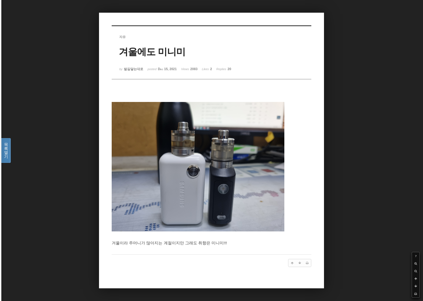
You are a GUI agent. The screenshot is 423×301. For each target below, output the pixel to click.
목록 (6, 150)
